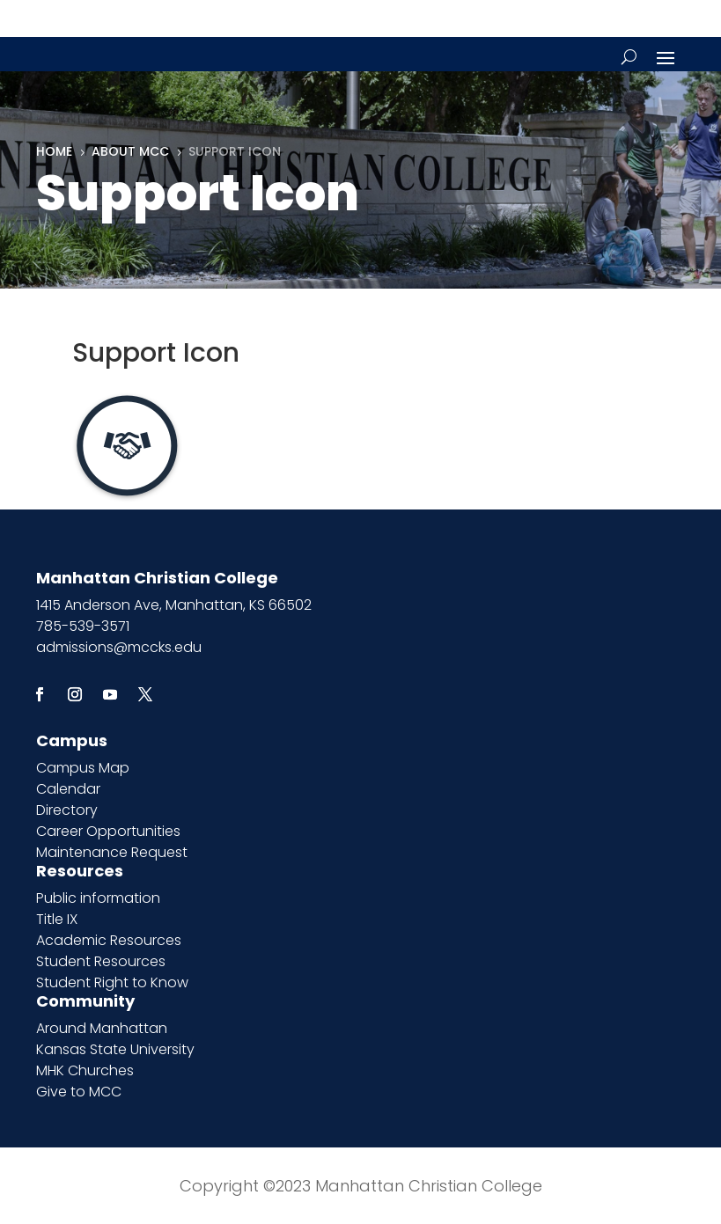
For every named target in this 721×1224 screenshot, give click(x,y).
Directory (67, 810)
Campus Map (82, 768)
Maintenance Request (112, 852)
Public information (98, 898)
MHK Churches (85, 1070)
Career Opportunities (108, 831)
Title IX (56, 919)
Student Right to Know (112, 982)
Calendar (68, 789)
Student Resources (101, 961)
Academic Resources (108, 940)
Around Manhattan (101, 1028)
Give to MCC (78, 1091)
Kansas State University (115, 1049)
